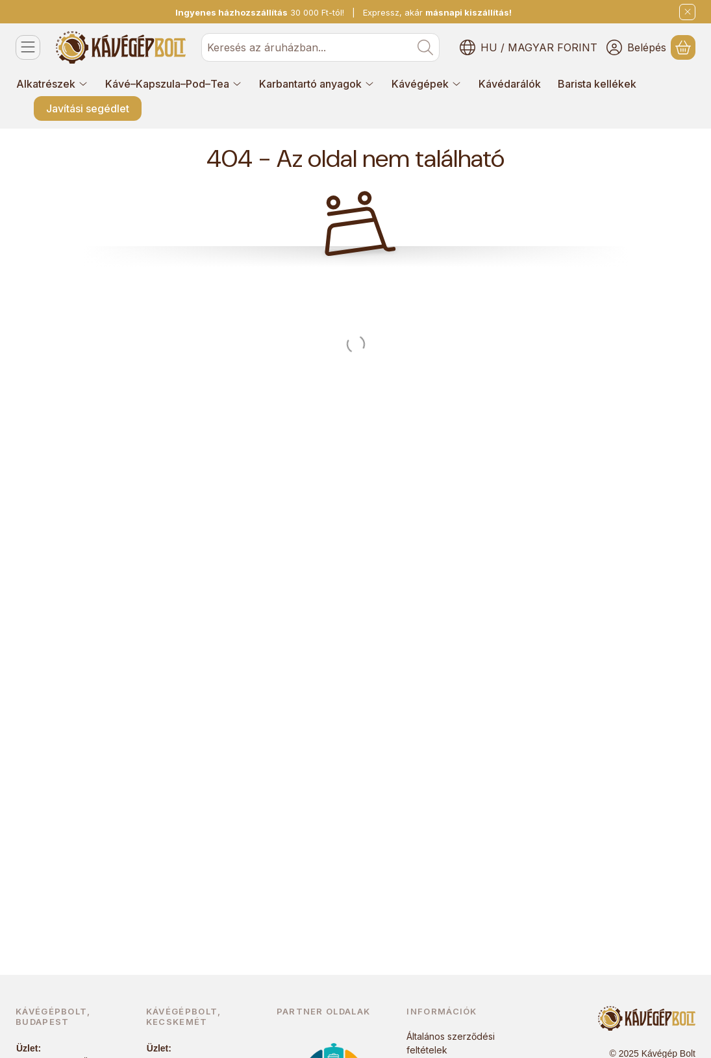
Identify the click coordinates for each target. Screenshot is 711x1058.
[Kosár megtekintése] (683, 47)
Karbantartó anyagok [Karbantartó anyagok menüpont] (317, 83)
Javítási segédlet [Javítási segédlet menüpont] (87, 108)
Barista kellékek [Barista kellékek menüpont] (597, 83)
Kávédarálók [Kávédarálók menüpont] (510, 83)
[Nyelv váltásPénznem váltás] (528, 47)
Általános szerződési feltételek (450, 1043)
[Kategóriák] (28, 47)
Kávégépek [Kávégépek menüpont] (427, 83)
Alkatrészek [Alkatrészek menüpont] (52, 83)
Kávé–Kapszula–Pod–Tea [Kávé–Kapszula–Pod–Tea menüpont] (173, 83)
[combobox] (320, 47)
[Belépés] (636, 47)
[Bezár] (687, 12)
